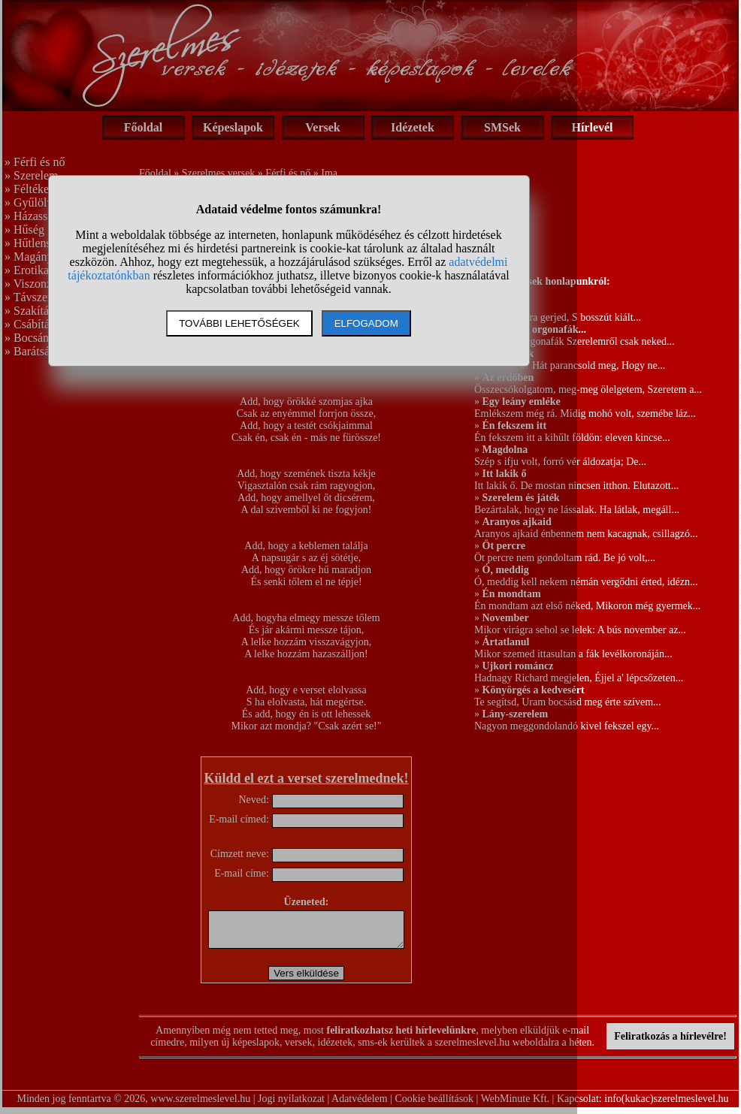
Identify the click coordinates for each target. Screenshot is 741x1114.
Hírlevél (591, 127)
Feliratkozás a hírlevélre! (670, 1043)
